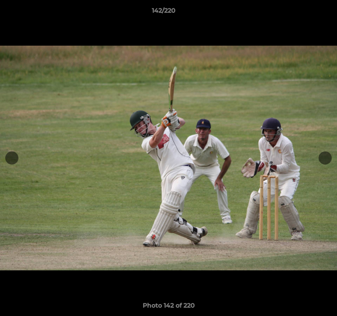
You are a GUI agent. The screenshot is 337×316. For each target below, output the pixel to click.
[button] (305, 13)
